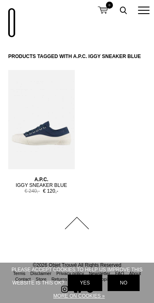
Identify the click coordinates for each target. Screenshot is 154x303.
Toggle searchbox (123, 10)
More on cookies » (79, 296)
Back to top (77, 223)
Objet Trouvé (10, 18)
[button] (143, 10)
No (123, 283)
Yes (85, 283)
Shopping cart (102, 5)
